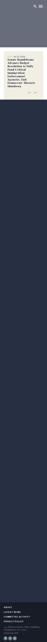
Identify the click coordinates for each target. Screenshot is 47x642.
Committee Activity (17, 617)
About (8, 607)
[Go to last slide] (29, 92)
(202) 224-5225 (11, 632)
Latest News (12, 612)
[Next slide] (35, 92)
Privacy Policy (14, 621)
